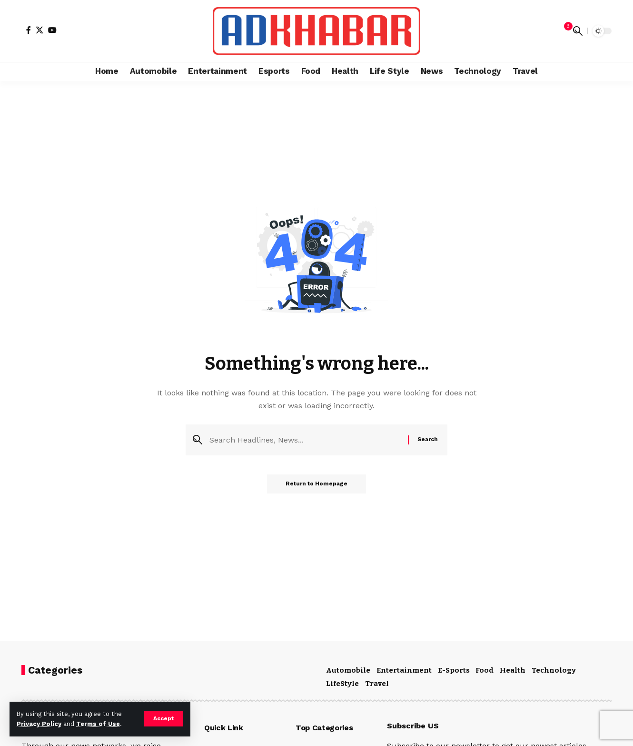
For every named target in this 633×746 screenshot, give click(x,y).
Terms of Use (98, 723)
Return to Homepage (316, 484)
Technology (554, 670)
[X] (39, 30)
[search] (578, 31)
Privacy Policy (39, 723)
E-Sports (454, 670)
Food (484, 670)
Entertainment (404, 670)
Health (512, 670)
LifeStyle (342, 683)
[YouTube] (52, 30)
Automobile (348, 670)
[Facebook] (28, 30)
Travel (377, 683)
